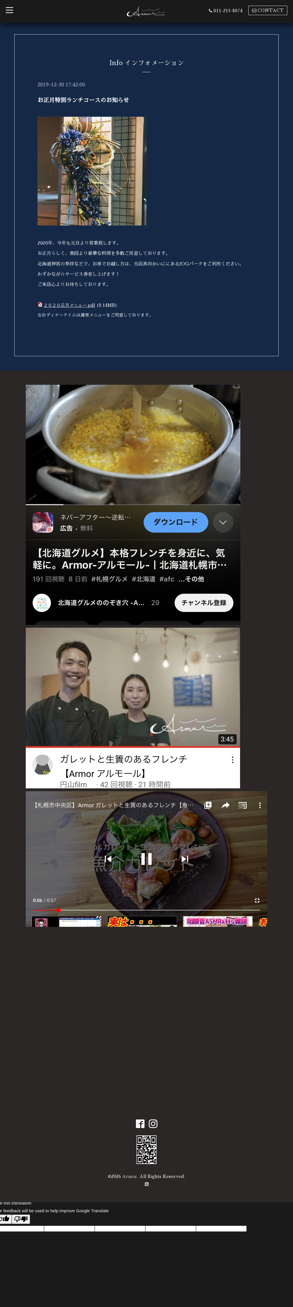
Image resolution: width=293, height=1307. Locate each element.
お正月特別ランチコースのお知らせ (83, 100)
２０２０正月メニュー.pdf (69, 305)
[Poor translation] (21, 1219)
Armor (129, 1176)
